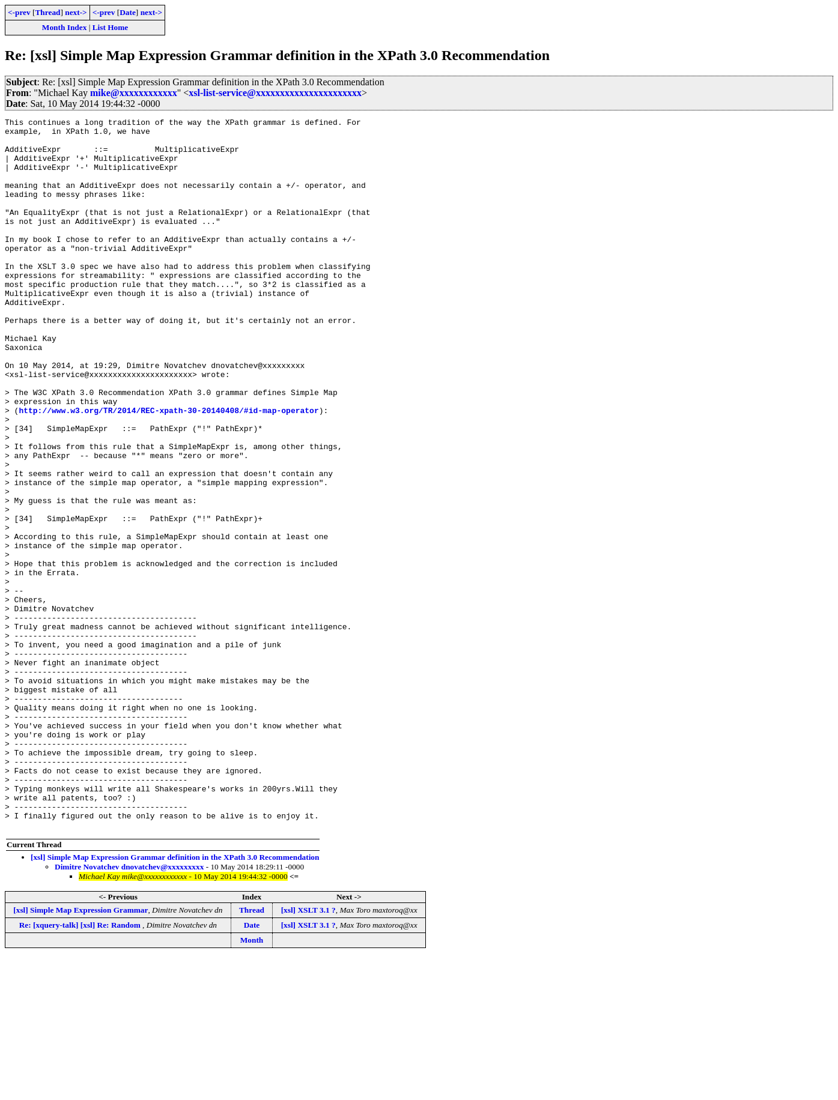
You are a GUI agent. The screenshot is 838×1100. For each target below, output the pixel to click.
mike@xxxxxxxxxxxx (133, 93)
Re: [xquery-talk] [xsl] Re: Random (80, 1067)
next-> (76, 12)
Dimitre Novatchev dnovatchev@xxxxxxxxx (129, 1009)
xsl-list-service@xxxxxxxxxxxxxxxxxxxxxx (275, 93)
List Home (111, 27)
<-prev (19, 12)
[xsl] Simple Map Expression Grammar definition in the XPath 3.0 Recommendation (175, 999)
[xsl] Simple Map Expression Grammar (80, 1052)
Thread (47, 12)
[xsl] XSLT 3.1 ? (308, 1052)
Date (128, 12)
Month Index (64, 27)
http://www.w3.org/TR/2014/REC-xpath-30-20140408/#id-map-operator (168, 469)
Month (252, 1082)
